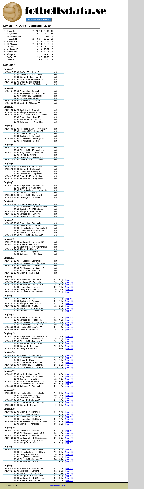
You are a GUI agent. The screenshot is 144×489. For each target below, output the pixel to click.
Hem (28, 19)
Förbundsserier (36, 19)
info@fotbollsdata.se (58, 485)
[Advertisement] (114, 73)
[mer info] (69, 280)
